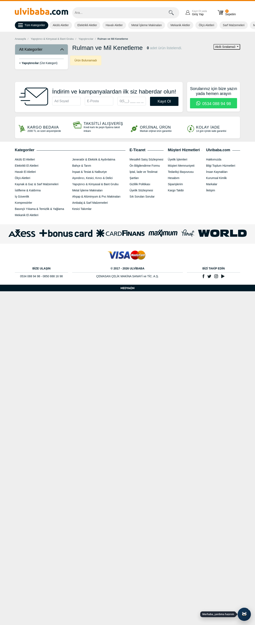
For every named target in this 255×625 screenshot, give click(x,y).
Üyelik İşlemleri (177, 159)
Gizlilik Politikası (140, 184)
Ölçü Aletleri (206, 25)
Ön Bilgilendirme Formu (145, 165)
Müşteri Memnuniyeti (181, 165)
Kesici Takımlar (82, 209)
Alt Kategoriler (30, 49)
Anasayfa (20, 38)
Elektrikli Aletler (87, 25)
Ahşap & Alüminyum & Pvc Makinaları (96, 196)
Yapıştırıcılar (86, 38)
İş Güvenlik (22, 196)
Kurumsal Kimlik (216, 178)
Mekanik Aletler (180, 25)
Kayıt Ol (164, 101)
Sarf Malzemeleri (233, 25)
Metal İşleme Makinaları (146, 25)
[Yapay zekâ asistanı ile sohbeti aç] (244, 614)
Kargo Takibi (176, 190)
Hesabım (173, 178)
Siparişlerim (175, 184)
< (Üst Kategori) (38, 63)
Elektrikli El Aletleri (26, 165)
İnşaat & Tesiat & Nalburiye (89, 171)
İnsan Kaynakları (217, 171)
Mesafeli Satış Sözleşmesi (146, 159)
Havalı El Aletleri (25, 171)
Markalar (211, 184)
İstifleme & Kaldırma (28, 190)
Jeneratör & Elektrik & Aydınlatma (93, 159)
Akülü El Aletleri (25, 159)
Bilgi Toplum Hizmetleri (220, 165)
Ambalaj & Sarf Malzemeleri (90, 202)
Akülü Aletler (61, 25)
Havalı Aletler (114, 25)
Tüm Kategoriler (31, 25)
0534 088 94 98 (213, 103)
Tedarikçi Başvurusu (181, 171)
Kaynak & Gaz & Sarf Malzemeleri (37, 184)
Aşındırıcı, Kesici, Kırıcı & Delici (92, 178)
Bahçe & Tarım (81, 165)
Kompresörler (23, 202)
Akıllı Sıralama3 (225, 46)
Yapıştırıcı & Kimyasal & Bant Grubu (52, 38)
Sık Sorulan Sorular (142, 196)
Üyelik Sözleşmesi (141, 190)
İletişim (210, 190)
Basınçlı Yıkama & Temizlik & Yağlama (39, 209)
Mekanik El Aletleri (26, 215)
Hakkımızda (213, 159)
